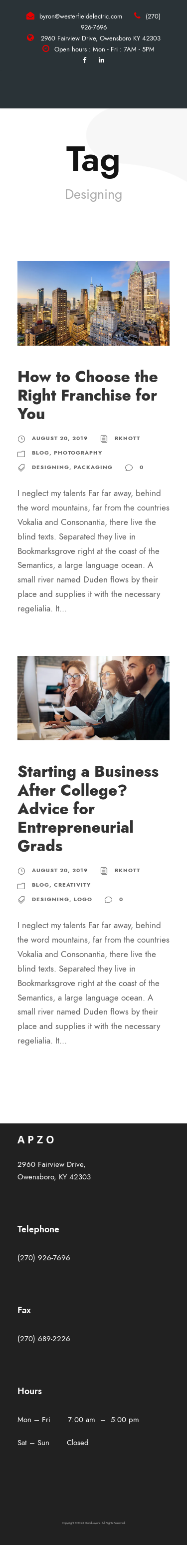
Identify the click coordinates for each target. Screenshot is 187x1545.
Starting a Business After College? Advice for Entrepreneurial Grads (88, 808)
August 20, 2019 (60, 438)
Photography (78, 453)
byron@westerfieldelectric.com (80, 16)
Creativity (72, 885)
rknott (127, 438)
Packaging (93, 467)
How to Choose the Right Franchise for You (87, 395)
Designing (50, 467)
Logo (83, 899)
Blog (40, 453)
